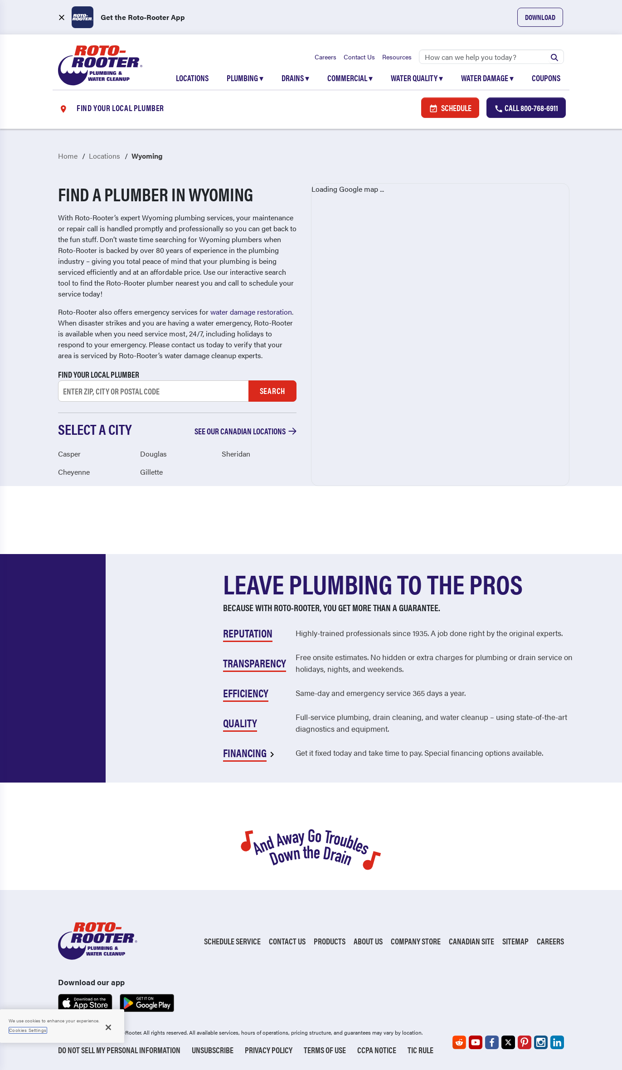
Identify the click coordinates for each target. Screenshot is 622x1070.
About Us (368, 941)
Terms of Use (325, 1049)
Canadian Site (471, 941)
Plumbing (245, 77)
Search (272, 390)
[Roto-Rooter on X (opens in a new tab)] (508, 1042)
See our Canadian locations (245, 431)
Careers (325, 56)
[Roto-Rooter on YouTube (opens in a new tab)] (475, 1042)
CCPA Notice (376, 1049)
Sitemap (515, 941)
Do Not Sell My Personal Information (119, 1049)
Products (329, 941)
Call (526, 108)
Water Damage (487, 77)
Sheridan (236, 453)
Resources (397, 56)
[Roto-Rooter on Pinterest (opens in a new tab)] (524, 1042)
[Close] (108, 1027)
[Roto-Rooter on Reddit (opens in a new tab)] (459, 1042)
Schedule (450, 107)
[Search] (491, 56)
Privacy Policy (268, 1049)
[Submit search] (554, 56)
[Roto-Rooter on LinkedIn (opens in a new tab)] (557, 1042)
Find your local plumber (98, 374)
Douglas (153, 453)
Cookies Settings (28, 1030)
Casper (69, 453)
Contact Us (359, 56)
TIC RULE (420, 1049)
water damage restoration (251, 311)
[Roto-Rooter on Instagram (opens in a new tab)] (541, 1042)
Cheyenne (74, 472)
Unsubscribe (212, 1049)
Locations (192, 77)
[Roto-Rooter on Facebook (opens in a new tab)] (492, 1042)
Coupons (546, 77)
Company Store (416, 941)
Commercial (350, 77)
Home (68, 156)
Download (540, 17)
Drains (295, 77)
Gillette (151, 472)
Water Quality (417, 77)
